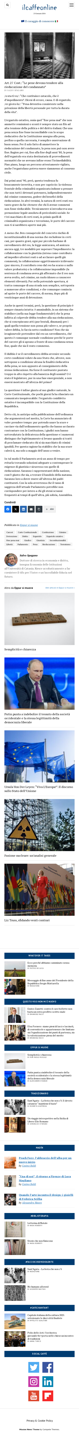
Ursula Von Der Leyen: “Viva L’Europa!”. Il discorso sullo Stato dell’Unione (38, 789)
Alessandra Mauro (32, 1202)
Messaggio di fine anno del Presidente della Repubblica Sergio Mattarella (50, 982)
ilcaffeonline (39, 7)
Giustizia (40, 540)
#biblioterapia (39, 1216)
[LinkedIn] (23, 509)
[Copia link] (39, 509)
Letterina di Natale (37, 1223)
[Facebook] (7, 509)
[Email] (31, 509)
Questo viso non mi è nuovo (39, 1001)
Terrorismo (65, 544)
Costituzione (48, 532)
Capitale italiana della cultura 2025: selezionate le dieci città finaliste (46, 1317)
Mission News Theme (29, 1429)
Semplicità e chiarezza (39, 1054)
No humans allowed (37, 1286)
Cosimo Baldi (29, 1165)
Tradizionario (39, 1093)
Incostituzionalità (58, 540)
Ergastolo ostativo (55, 536)
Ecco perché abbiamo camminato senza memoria (48, 964)
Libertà (9, 544)
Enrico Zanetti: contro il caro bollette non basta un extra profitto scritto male (49, 1010)
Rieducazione (49, 544)
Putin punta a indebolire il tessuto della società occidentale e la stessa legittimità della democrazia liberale (49, 1075)
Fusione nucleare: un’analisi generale (30, 855)
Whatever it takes (39, 955)
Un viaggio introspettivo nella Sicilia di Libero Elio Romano (47, 1120)
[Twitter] (15, 509)
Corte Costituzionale (27, 532)
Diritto (25, 536)
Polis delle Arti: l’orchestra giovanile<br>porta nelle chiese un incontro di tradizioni (50, 1335)
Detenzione (11, 536)
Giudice (27, 540)
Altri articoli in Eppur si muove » (60, 587)
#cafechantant (39, 1307)
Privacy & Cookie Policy (39, 1420)
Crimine (62, 532)
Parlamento (23, 544)
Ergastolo (37, 536)
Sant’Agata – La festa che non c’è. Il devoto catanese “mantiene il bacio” (49, 1102)
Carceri (9, 532)
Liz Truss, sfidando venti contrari (27, 920)
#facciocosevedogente (40, 1262)
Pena (35, 544)
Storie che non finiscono (40, 1240)
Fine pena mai (12, 540)
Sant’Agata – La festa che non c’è (44, 1269)
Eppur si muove (39, 1047)
